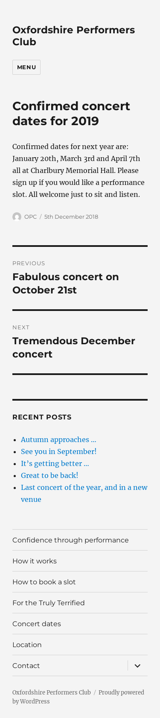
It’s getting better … (55, 463)
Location (27, 645)
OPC (30, 216)
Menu (26, 67)
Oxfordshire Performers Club (51, 692)
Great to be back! (50, 475)
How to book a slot (44, 582)
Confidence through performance (70, 540)
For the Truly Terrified (48, 603)
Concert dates (36, 624)
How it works (34, 561)
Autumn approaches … (58, 439)
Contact (26, 666)
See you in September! (59, 451)
